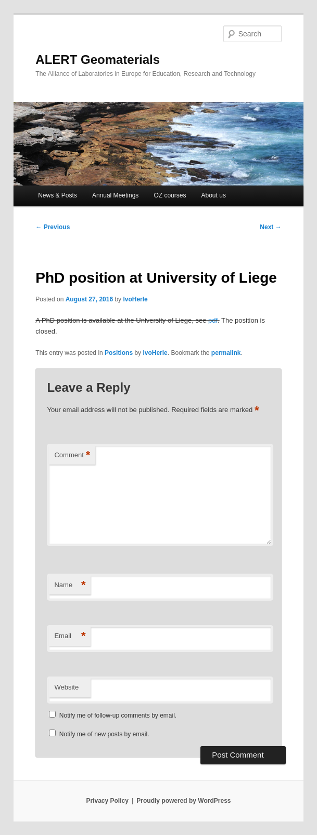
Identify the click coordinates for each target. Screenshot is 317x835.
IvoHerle (135, 299)
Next (270, 227)
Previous (52, 227)
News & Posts (57, 195)
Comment (72, 455)
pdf (213, 320)
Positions (119, 352)
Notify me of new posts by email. (104, 734)
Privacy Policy (107, 800)
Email (69, 636)
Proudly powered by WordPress (183, 800)
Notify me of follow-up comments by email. (117, 715)
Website (66, 687)
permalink (226, 352)
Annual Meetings (115, 195)
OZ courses (170, 195)
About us (213, 195)
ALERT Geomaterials (97, 59)
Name (69, 585)
